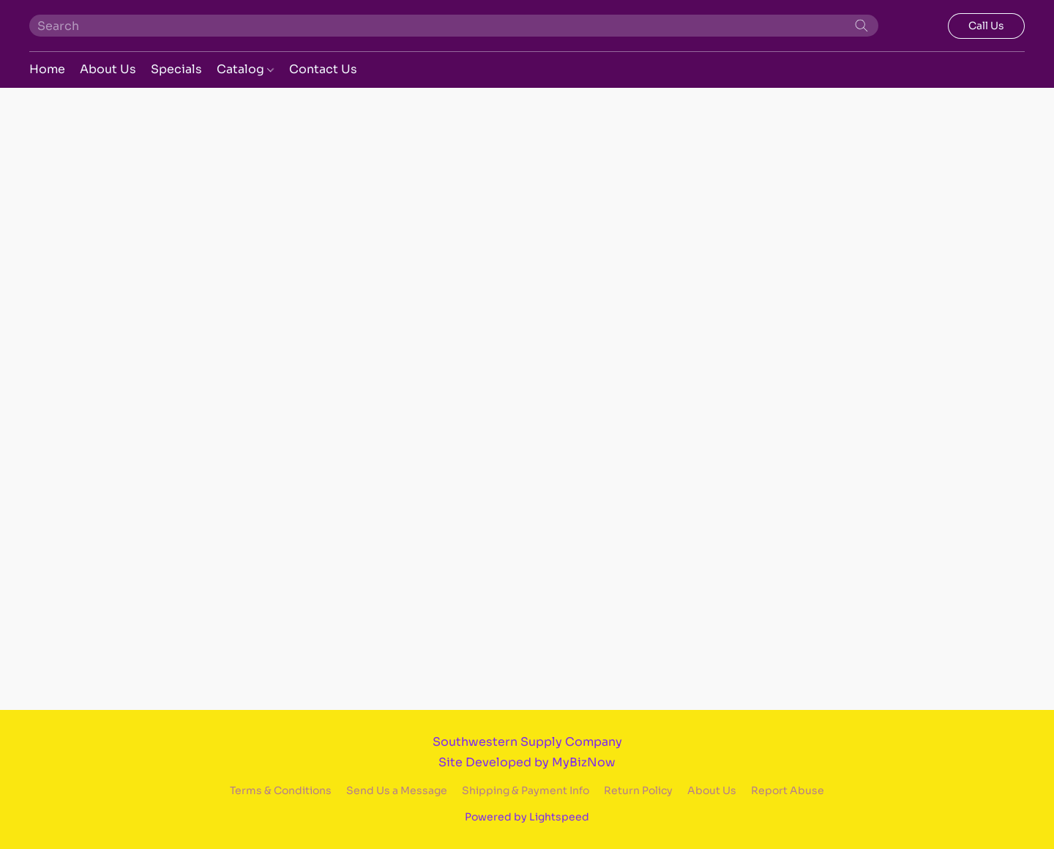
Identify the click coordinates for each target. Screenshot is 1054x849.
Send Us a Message (396, 790)
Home (47, 69)
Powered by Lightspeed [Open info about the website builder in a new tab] (527, 816)
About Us (108, 69)
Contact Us (323, 69)
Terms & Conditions (281, 790)
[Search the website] (861, 25)
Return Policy (638, 790)
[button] (986, 26)
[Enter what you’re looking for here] (453, 26)
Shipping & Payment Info (525, 790)
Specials (176, 69)
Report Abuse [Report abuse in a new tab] (787, 790)
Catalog (245, 69)
